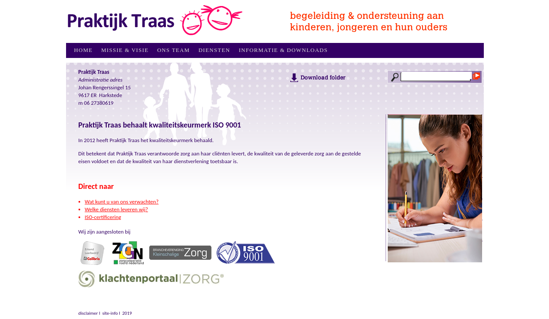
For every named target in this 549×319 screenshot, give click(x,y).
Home (83, 50)
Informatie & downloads (283, 50)
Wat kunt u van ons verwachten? (122, 201)
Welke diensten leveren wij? (116, 209)
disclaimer (88, 313)
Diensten (214, 50)
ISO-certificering (103, 217)
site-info (110, 313)
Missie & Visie (124, 50)
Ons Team (173, 50)
